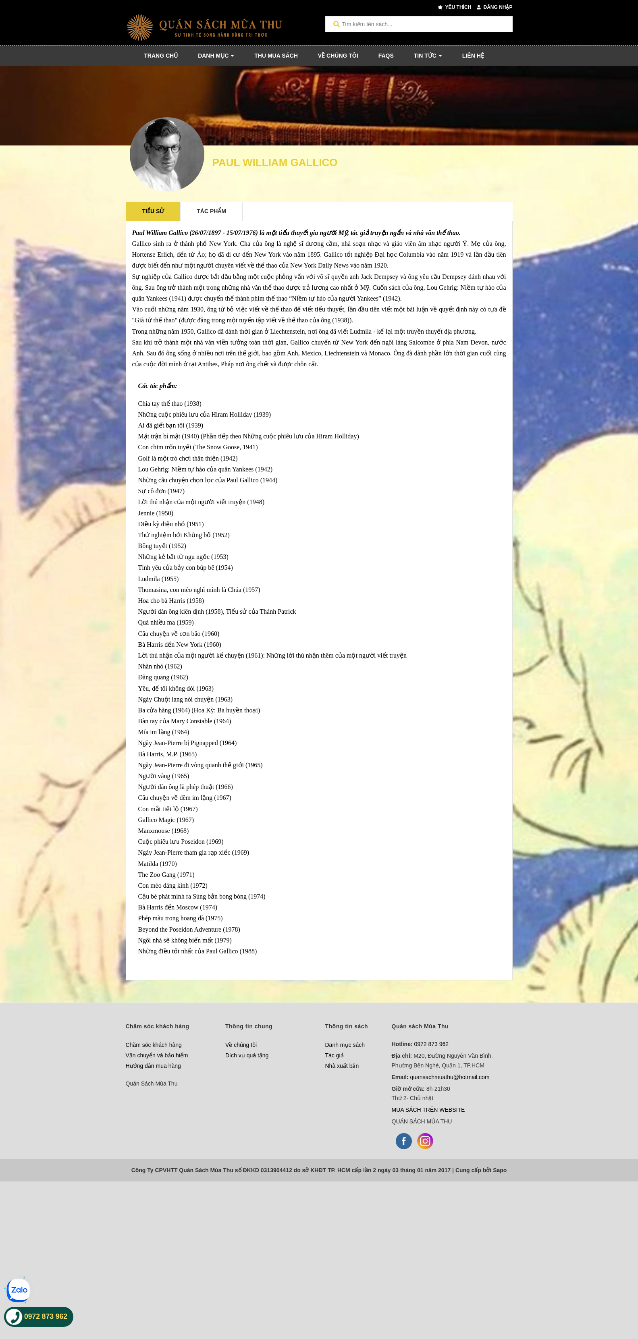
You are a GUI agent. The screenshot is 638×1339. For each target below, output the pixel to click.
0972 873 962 (431, 1044)
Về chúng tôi (241, 1045)
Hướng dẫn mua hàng (153, 1066)
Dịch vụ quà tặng (246, 1055)
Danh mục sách (345, 1045)
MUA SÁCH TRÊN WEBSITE (428, 1109)
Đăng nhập (494, 7)
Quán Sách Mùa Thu (152, 1083)
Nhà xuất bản (342, 1066)
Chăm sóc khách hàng (154, 1045)
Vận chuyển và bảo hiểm (157, 1055)
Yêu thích (454, 7)
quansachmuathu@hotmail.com (449, 1077)
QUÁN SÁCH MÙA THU (422, 1121)
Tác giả (334, 1055)
